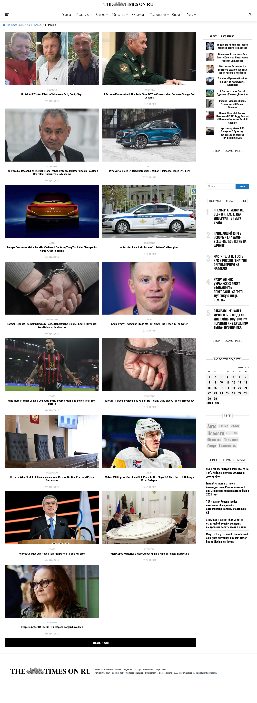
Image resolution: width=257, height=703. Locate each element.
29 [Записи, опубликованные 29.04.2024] (209, 384)
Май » (218, 388)
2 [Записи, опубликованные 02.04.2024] (215, 362)
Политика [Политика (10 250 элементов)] (231, 425)
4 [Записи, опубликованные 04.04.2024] (227, 362)
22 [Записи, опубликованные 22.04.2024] (209, 379)
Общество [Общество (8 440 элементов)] (214, 425)
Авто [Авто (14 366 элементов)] (212, 411)
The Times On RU (13, 25)
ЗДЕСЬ (175, 694)
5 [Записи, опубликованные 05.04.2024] (233, 362)
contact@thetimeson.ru (207, 694)
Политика (82, 15)
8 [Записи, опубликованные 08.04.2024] (209, 368)
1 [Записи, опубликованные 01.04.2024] (209, 362)
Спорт (176, 15)
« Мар (209, 388)
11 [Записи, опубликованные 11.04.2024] (228, 368)
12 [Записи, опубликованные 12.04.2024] (233, 368)
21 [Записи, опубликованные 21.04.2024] (245, 373)
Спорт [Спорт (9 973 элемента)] (211, 431)
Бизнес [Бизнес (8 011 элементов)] (223, 411)
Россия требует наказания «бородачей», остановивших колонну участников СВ (226, 492)
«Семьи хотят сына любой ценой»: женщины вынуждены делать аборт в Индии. (226, 509)
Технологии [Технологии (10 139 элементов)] (228, 431)
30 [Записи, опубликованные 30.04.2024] (215, 384)
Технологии (158, 15)
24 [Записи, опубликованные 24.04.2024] (221, 379)
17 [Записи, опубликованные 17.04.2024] (221, 373)
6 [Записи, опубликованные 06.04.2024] (239, 362)
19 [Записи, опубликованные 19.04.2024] (233, 373)
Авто (190, 15)
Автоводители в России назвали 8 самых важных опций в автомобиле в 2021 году (227, 476)
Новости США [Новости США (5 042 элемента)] (231, 418)
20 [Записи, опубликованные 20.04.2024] (239, 373)
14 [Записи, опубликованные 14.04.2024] (245, 368)
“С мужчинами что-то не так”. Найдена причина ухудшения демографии (227, 458)
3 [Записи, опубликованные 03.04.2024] (221, 362)
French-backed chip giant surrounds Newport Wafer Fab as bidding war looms (227, 523)
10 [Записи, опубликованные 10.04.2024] (221, 368)
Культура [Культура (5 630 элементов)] (234, 411)
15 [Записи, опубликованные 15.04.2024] (209, 373)
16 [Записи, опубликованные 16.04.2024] (215, 373)
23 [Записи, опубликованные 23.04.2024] (215, 379)
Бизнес (100, 15)
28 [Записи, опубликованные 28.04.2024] (245, 379)
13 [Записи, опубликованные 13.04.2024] (239, 368)
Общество (118, 15)
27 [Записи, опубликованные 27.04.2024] (239, 379)
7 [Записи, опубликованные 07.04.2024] (245, 362)
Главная (67, 15)
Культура (138, 15)
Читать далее (101, 664)
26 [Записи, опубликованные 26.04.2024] (233, 379)
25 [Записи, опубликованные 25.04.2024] (227, 379)
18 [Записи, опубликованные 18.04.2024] (227, 373)
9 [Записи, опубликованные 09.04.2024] (215, 368)
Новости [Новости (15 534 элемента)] (215, 418)
